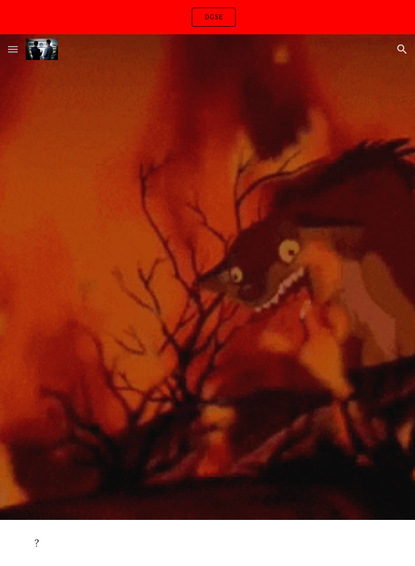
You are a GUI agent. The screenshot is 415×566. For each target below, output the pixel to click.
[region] (207, 17)
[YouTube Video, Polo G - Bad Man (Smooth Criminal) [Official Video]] (207, 399)
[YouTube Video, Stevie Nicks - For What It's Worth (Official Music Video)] (207, 180)
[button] (13, 49)
